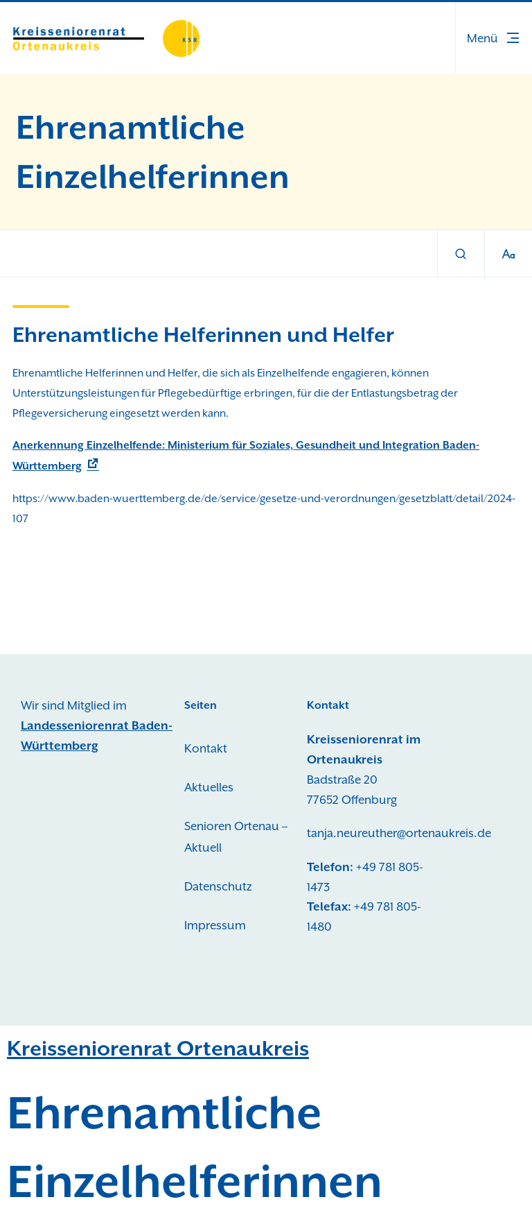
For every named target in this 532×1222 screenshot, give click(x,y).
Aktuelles (208, 787)
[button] (493, 38)
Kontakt (205, 748)
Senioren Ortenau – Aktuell (235, 837)
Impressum (215, 925)
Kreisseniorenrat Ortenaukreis (158, 1048)
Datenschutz (218, 886)
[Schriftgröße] (508, 254)
